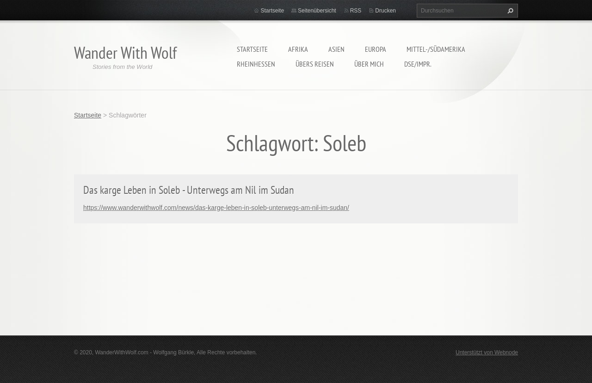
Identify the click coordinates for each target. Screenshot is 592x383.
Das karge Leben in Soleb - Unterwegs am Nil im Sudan (188, 190)
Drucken (385, 10)
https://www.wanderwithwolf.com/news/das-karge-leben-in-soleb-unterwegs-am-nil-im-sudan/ (216, 207)
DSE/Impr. (418, 63)
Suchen (509, 11)
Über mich (369, 63)
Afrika (298, 49)
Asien (336, 49)
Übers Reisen (315, 63)
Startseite (252, 49)
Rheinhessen (256, 63)
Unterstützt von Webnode (487, 352)
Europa (375, 49)
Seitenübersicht (317, 10)
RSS (356, 10)
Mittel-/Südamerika (436, 49)
